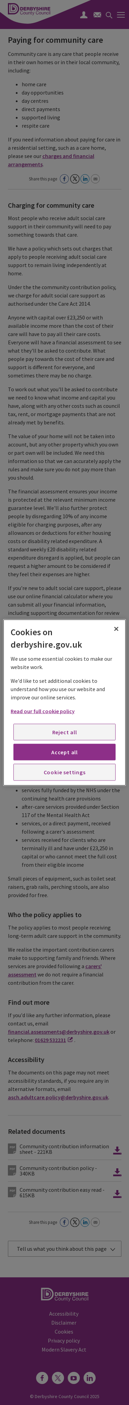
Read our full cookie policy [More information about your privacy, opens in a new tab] (43, 710)
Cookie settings (65, 772)
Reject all (64, 731)
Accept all (64, 752)
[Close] (116, 629)
